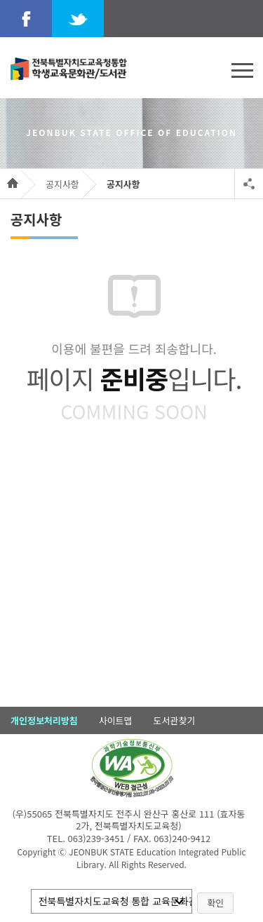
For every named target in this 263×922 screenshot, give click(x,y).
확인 (215, 902)
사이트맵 (116, 720)
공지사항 (62, 184)
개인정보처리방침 (44, 720)
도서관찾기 (175, 720)
